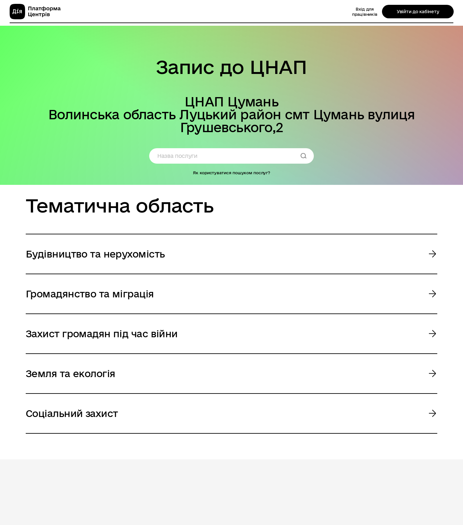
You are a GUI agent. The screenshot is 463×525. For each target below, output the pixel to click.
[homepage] (35, 11)
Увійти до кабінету (418, 11)
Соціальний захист (72, 413)
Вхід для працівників (364, 11)
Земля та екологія (70, 373)
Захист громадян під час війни (102, 333)
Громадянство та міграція (90, 293)
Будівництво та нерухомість (95, 254)
